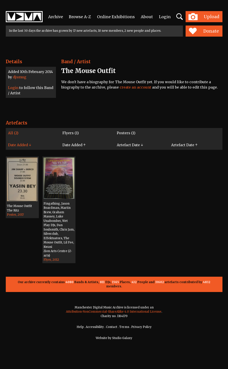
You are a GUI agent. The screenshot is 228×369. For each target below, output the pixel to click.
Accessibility (95, 327)
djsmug (19, 77)
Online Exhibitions (116, 16)
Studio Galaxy (122, 338)
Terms (124, 327)
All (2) (13, 133)
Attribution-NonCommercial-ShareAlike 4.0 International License (113, 312)
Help (80, 327)
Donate (204, 31)
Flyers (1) (70, 133)
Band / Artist (76, 61)
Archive (55, 16)
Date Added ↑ (73, 145)
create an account (135, 87)
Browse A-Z (80, 16)
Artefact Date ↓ (130, 145)
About (147, 16)
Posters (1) (126, 133)
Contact (111, 327)
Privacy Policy (141, 327)
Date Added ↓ (19, 145)
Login (165, 16)
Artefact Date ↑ (184, 145)
